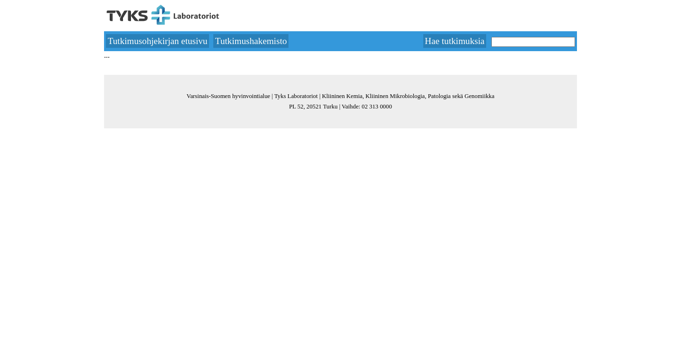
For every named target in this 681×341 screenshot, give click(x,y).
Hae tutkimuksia (454, 41)
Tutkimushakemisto (251, 41)
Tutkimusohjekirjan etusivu (158, 41)
